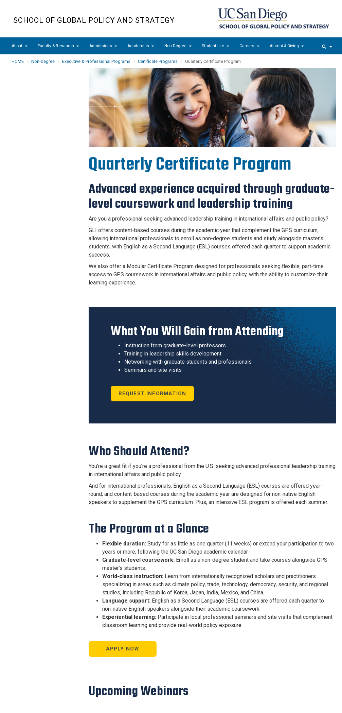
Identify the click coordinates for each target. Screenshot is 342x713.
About (20, 46)
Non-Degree (178, 46)
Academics (140, 46)
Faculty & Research (58, 46)
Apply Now (123, 649)
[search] (327, 45)
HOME (18, 61)
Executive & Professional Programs (96, 61)
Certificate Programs (158, 61)
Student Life (215, 46)
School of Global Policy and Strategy (94, 20)
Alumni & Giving (287, 46)
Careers (249, 46)
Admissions (103, 46)
